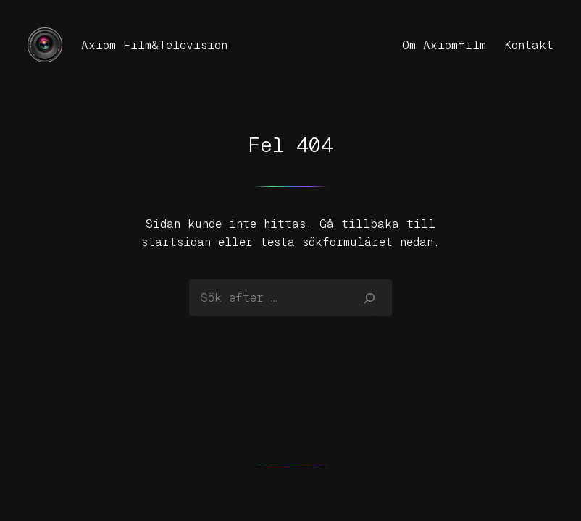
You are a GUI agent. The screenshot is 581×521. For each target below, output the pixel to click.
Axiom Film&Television (154, 45)
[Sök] (370, 297)
